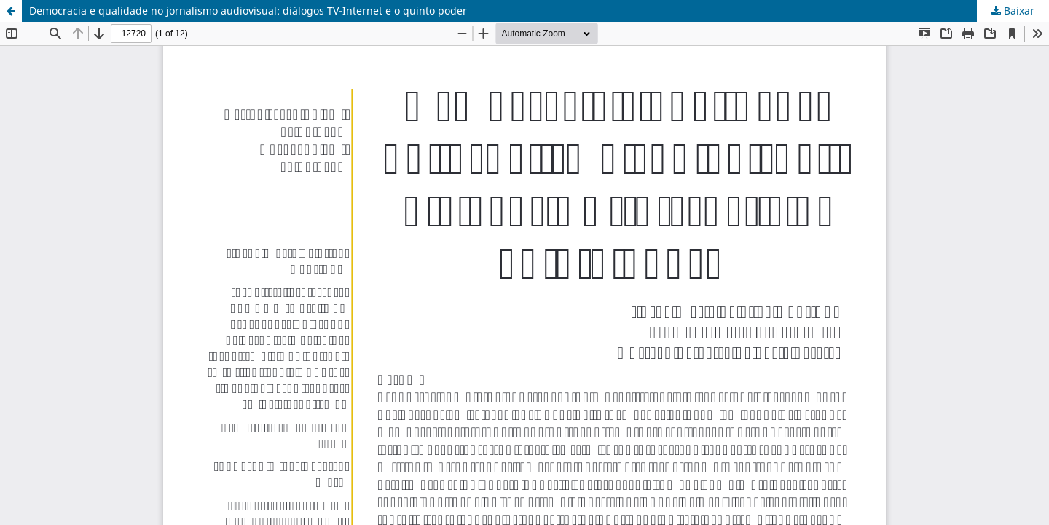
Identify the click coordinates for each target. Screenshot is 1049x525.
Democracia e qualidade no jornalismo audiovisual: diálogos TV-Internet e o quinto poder (248, 11)
